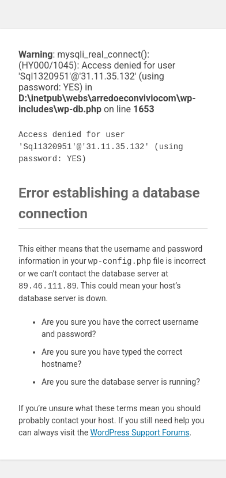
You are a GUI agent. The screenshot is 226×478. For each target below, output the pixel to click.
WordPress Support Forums (140, 432)
